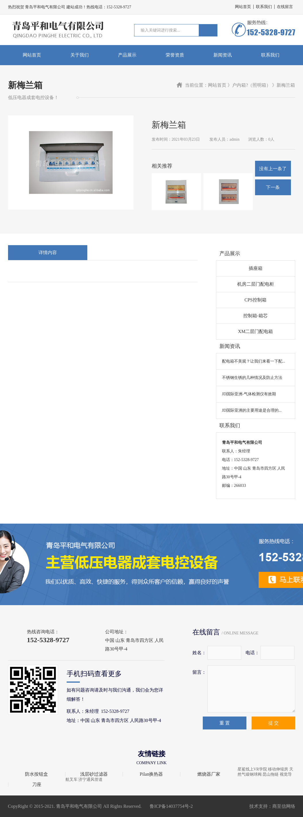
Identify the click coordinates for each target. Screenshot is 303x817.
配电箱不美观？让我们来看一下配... (253, 361)
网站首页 (243, 7)
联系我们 (264, 7)
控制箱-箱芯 (255, 315)
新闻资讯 (222, 55)
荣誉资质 (175, 55)
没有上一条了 (273, 168)
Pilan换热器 (151, 774)
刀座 (36, 784)
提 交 (273, 723)
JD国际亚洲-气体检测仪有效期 (249, 394)
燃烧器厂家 (208, 774)
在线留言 (285, 7)
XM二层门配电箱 (255, 331)
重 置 (224, 723)
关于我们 (79, 55)
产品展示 (127, 55)
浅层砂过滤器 (94, 774)
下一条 (273, 187)
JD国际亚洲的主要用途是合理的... (252, 410)
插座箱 (256, 268)
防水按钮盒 (36, 774)
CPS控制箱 (255, 299)
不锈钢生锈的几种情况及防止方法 (252, 377)
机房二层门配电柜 (255, 284)
